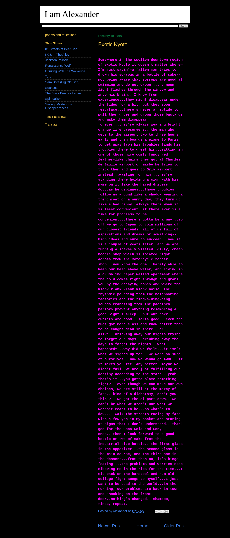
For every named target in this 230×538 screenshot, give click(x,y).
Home (142, 525)
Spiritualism (53, 99)
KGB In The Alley (57, 54)
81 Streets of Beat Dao (61, 49)
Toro (48, 76)
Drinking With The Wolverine (65, 71)
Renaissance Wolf (58, 65)
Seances (51, 88)
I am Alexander (71, 14)
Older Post (174, 525)
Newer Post (109, 525)
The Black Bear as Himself (63, 93)
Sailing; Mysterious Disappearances (58, 106)
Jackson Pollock (56, 60)
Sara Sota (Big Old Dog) (62, 82)
